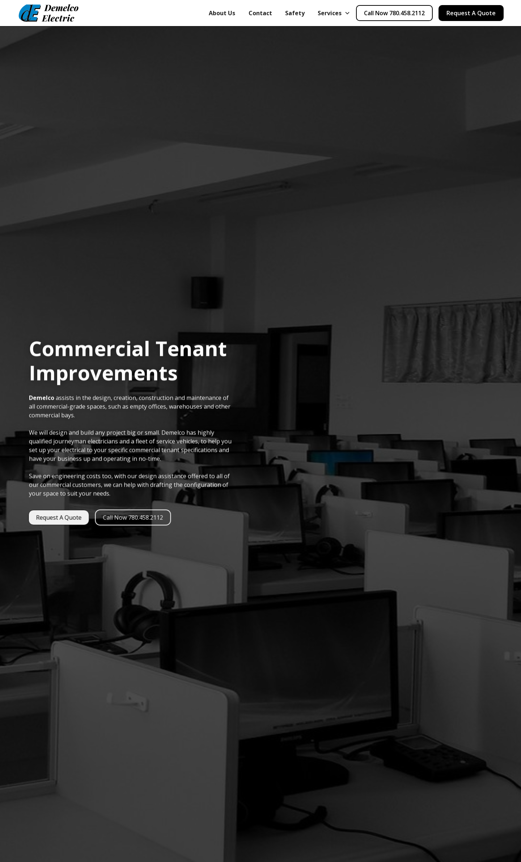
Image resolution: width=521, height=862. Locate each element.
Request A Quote (471, 13)
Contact (260, 13)
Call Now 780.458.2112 (394, 13)
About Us (222, 13)
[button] (334, 13)
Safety (295, 13)
